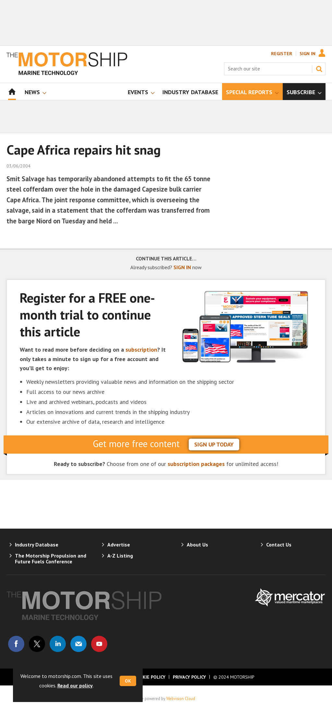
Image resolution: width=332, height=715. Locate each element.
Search (319, 69)
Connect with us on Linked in (57, 643)
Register (281, 53)
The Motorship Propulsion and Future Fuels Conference (50, 558)
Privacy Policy (189, 677)
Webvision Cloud (180, 698)
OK (128, 681)
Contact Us (278, 544)
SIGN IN (182, 267)
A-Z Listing (120, 555)
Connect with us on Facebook (16, 643)
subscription (141, 349)
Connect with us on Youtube (99, 643)
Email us (78, 643)
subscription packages (196, 464)
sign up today (214, 444)
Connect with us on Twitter (37, 643)
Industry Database (36, 544)
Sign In (307, 53)
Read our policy (75, 685)
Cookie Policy (149, 677)
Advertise (118, 544)
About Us (197, 544)
